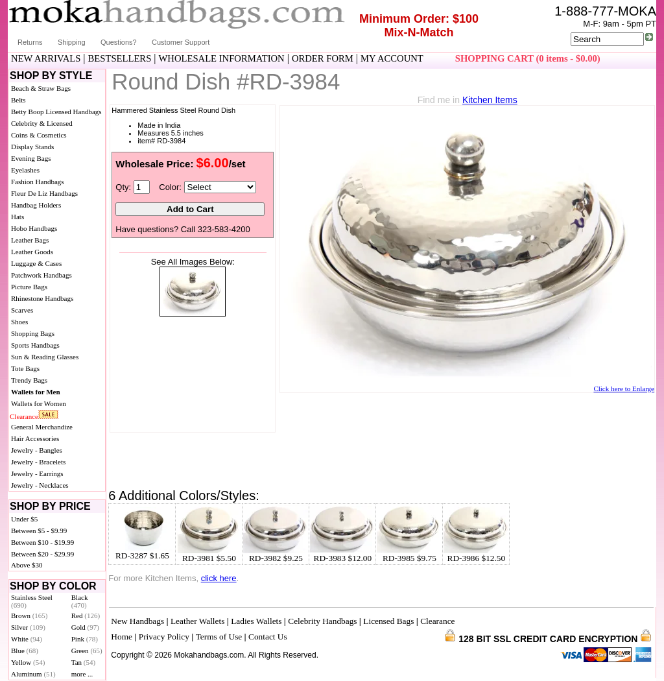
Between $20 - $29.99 (42, 554)
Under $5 (24, 519)
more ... (82, 674)
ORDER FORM (322, 58)
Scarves (22, 310)
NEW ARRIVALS (45, 58)
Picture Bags (29, 287)
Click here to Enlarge (623, 388)
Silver (28, 627)
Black (79, 601)
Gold (85, 627)
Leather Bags (30, 240)
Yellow (28, 662)
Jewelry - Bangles (36, 450)
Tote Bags (25, 368)
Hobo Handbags (34, 228)
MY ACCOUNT (392, 58)
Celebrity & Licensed (42, 123)
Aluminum (33, 674)
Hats (17, 217)
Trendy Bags (29, 380)
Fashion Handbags (37, 181)
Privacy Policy (164, 636)
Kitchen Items (489, 100)
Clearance (24, 416)
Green (86, 650)
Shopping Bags (32, 333)
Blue (24, 650)
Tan (83, 662)
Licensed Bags (388, 621)
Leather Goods (32, 252)
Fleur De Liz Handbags (44, 193)
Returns (30, 42)
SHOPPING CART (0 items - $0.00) (527, 58)
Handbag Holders (36, 205)
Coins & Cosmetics (39, 135)
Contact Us (267, 636)
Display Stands (32, 146)
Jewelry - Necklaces (40, 485)
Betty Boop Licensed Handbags (56, 111)
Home (121, 636)
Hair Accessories (35, 438)
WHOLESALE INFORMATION (222, 58)
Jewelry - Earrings (37, 473)
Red (85, 615)
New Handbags (137, 621)
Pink (84, 639)
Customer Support (180, 42)
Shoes (19, 322)
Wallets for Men (35, 392)
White (26, 639)
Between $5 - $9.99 (39, 530)
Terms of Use (219, 636)
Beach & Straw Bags (41, 88)
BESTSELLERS (120, 58)
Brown (29, 615)
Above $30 (27, 565)
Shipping (72, 42)
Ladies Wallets (256, 621)
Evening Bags (31, 158)
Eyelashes (25, 170)
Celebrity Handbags (322, 621)
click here (219, 578)
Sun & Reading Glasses (44, 357)
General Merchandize (42, 427)
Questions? (119, 42)
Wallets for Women (38, 403)
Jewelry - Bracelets (38, 462)
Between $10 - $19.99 (42, 542)
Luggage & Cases (36, 263)
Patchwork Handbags (41, 275)
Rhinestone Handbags (42, 298)
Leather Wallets (197, 621)
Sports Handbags (35, 345)
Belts (18, 100)
